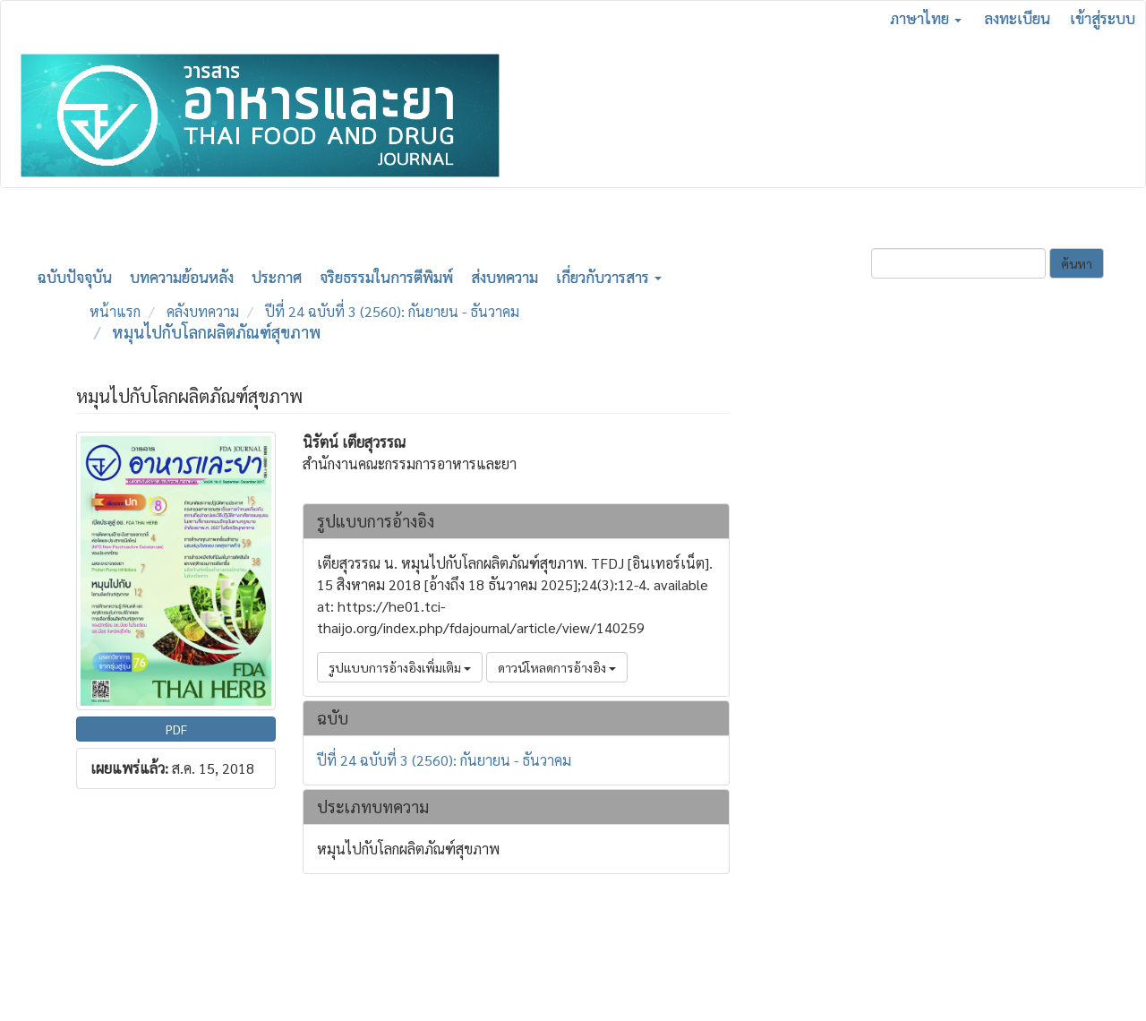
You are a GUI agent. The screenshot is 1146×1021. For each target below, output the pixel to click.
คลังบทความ (203, 311)
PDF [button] (176, 729)
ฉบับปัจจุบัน (75, 277)
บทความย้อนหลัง (182, 277)
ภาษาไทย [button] (926, 18)
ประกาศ (277, 277)
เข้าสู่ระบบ (1102, 18)
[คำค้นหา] (958, 263)
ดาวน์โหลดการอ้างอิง (557, 667)
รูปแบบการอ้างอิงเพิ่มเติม (400, 667)
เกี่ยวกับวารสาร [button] (609, 277)
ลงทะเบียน (1017, 18)
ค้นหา (1076, 263)
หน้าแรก (115, 311)
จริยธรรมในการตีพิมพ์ (386, 277)
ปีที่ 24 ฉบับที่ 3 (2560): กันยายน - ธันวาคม (392, 311)
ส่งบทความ (504, 277)
